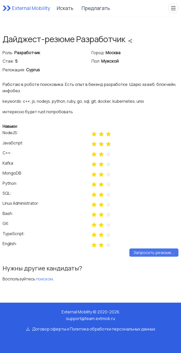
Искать (65, 8)
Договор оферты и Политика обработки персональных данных (93, 329)
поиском (44, 279)
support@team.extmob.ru (90, 318)
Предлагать (96, 8)
